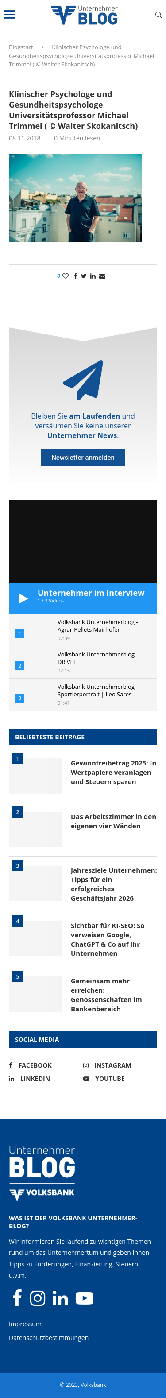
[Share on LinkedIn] (93, 276)
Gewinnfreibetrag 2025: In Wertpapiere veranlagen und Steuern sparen (113, 772)
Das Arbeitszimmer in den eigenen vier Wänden (113, 821)
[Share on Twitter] (84, 276)
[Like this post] (65, 276)
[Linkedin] (44, 1078)
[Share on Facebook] (75, 276)
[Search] (158, 16)
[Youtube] (118, 1078)
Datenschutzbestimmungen (49, 1337)
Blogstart (21, 47)
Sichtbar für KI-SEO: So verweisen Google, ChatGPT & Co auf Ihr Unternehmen (108, 939)
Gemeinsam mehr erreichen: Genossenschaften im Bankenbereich (106, 994)
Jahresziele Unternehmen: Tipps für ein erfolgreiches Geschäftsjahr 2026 (114, 884)
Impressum (25, 1324)
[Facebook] (44, 1065)
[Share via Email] (102, 276)
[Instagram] (118, 1065)
